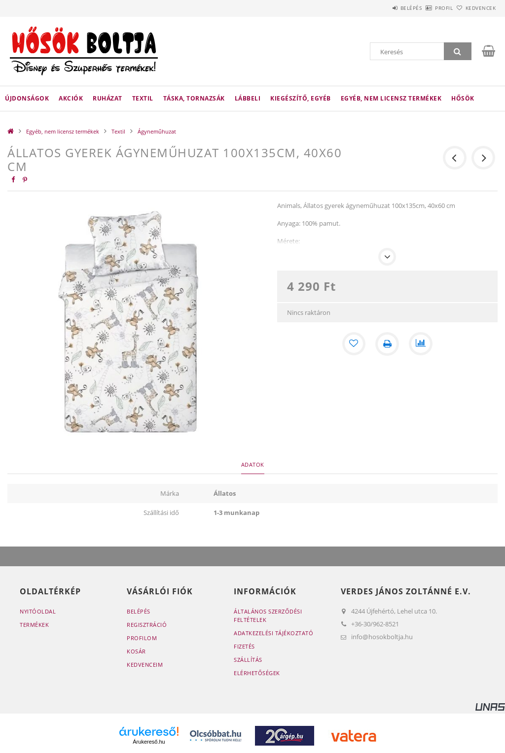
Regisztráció (147, 624)
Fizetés (244, 646)
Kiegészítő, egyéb (300, 98)
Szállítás (248, 659)
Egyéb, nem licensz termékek (391, 98)
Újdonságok (27, 98)
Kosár (136, 651)
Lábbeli (248, 98)
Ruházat (107, 98)
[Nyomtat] (387, 344)
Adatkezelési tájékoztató (273, 633)
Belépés (384, 7)
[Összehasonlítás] (421, 344)
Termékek (34, 624)
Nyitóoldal (38, 611)
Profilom (142, 638)
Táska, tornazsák (194, 98)
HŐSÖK (462, 98)
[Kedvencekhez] (353, 344)
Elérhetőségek (257, 673)
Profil (427, 7)
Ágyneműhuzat (157, 131)
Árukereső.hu (149, 742)
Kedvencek (475, 7)
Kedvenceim (145, 664)
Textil (142, 98)
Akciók (71, 98)
